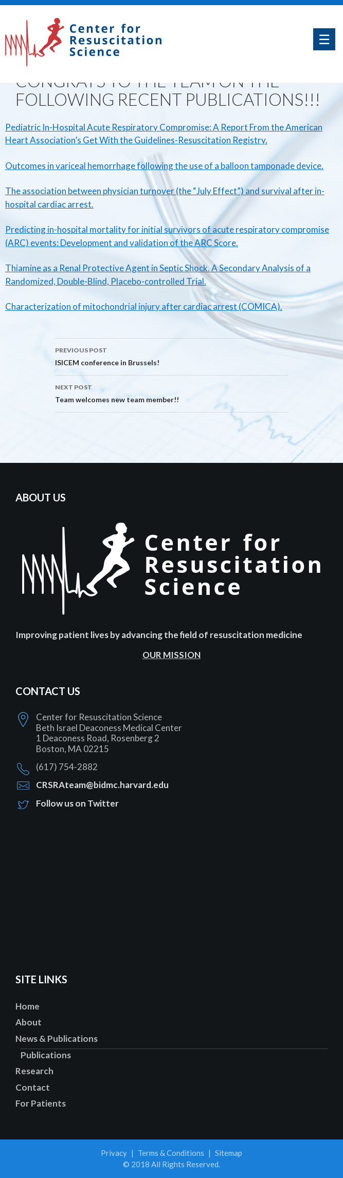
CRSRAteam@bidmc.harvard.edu (102, 784)
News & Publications (56, 1038)
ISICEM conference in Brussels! (171, 355)
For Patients (40, 1103)
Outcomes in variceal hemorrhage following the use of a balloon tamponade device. (164, 165)
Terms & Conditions (171, 1152)
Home (27, 1006)
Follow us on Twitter (77, 803)
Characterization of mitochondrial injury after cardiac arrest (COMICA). (143, 306)
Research (34, 1070)
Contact (32, 1087)
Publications (46, 1055)
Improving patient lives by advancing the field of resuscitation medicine (158, 634)
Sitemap (228, 1152)
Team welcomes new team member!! (171, 392)
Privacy (114, 1152)
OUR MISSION (171, 654)
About (28, 1022)
